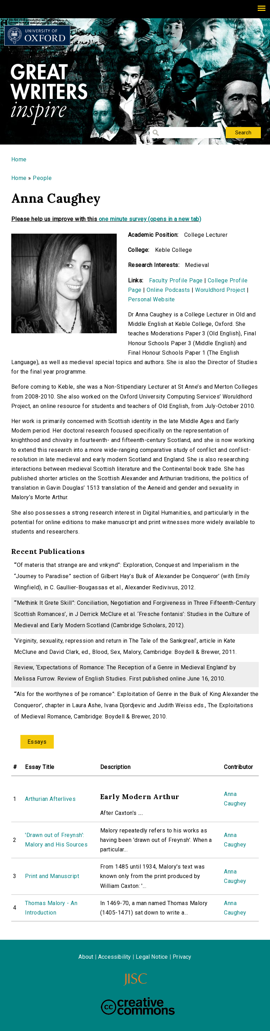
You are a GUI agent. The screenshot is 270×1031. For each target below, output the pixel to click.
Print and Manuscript (52, 876)
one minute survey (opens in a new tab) (150, 219)
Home (19, 159)
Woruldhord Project (220, 290)
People (42, 178)
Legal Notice (152, 956)
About (85, 956)
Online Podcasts (168, 290)
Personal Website (151, 299)
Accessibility (114, 956)
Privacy (182, 956)
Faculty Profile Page (176, 280)
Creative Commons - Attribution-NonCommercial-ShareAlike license (138, 1006)
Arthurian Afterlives (50, 799)
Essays (37, 741)
